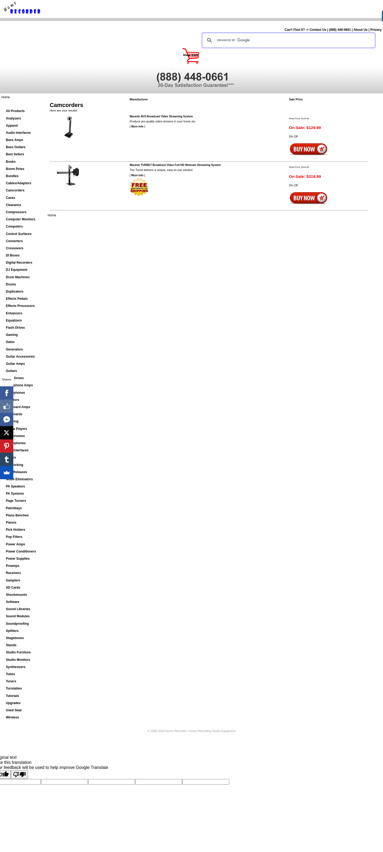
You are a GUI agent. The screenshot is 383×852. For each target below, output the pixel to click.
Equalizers (14, 320)
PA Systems (15, 493)
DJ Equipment (16, 270)
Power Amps (15, 544)
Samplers (13, 580)
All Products (15, 111)
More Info (137, 126)
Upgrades (13, 703)
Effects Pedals (17, 299)
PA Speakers (15, 486)
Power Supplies (18, 558)
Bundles (12, 176)
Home (5, 97)
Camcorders (15, 190)
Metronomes (15, 436)
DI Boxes (12, 255)
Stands (11, 645)
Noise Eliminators (19, 479)
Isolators (12, 400)
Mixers (11, 457)
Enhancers (14, 313)
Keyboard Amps (18, 407)
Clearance (13, 205)
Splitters (12, 631)
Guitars (11, 371)
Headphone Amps (19, 385)
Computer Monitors (20, 219)
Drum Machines (18, 277)
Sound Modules (18, 616)
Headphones (15, 393)
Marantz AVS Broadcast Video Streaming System (161, 116)
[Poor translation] (19, 774)
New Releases (16, 472)
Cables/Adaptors (18, 183)
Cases (10, 198)
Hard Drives (15, 378)
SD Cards (13, 587)
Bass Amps (14, 140)
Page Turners (16, 501)
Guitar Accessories (20, 356)
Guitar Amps (15, 364)
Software (12, 602)
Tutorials (12, 696)
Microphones (16, 443)
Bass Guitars (16, 147)
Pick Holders (15, 530)
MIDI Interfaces (17, 450)
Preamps (12, 566)
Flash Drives (15, 327)
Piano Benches (17, 515)
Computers (14, 226)
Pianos (11, 522)
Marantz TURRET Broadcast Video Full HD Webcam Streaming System (175, 165)
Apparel (12, 125)
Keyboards (14, 414)
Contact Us (318, 30)
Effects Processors (20, 306)
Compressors (16, 212)
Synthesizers (16, 667)
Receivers (13, 573)
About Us (360, 30)
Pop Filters (14, 537)
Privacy (376, 30)
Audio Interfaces (18, 133)
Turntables (14, 688)
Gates (10, 342)
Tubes (10, 674)
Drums (11, 284)
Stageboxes (15, 638)
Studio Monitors (18, 660)
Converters (14, 241)
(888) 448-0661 (340, 30)
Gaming (12, 335)
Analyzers (13, 118)
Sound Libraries (18, 609)
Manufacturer (139, 99)
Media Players (16, 429)
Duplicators (14, 291)
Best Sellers (15, 154)
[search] (288, 40)
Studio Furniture (18, 652)
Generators (14, 349)
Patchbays (14, 508)
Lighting (12, 421)
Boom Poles (15, 169)
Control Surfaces (19, 234)
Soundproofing (17, 624)
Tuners (11, 681)
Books (11, 162)
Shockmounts (16, 595)
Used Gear (14, 710)
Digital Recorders (19, 262)
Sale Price (296, 99)
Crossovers (14, 248)
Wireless (12, 717)
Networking (14, 465)
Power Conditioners (21, 551)
